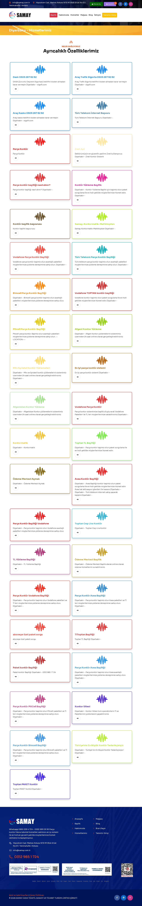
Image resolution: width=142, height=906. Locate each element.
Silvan (98, 881)
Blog (91, 15)
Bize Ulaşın (101, 828)
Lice (94, 881)
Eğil (61, 881)
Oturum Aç (96, 4)
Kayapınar (79, 881)
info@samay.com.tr (21, 2)
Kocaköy (85, 881)
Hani (69, 881)
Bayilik (53, 15)
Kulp (90, 881)
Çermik (44, 881)
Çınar (48, 881)
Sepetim (111, 3)
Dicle (58, 881)
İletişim (97, 15)
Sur (102, 881)
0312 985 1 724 (24, 856)
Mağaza (83, 15)
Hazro (74, 881)
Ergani (65, 881)
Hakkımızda (64, 15)
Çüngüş (53, 881)
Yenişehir (106, 881)
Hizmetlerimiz (81, 833)
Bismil (39, 881)
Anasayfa (79, 819)
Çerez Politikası (37, 895)
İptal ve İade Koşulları (19, 895)
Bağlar (34, 881)
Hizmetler (74, 15)
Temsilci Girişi (109, 15)
